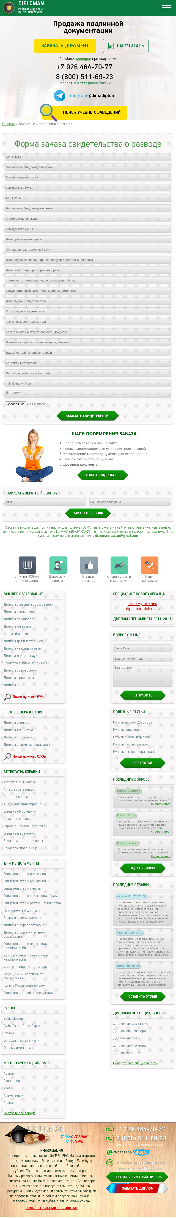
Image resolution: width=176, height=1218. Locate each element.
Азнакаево (12, 1082)
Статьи (9, 1034)
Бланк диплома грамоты (22, 919)
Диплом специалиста (20, 613)
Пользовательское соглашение (52, 1209)
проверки (83, 58)
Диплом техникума (18, 731)
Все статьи (142, 768)
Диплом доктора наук (20, 657)
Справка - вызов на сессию (24, 827)
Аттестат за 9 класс (19, 791)
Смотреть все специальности (135, 1069)
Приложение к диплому (22, 912)
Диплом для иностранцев (23, 642)
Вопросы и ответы (57, 580)
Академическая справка (22, 805)
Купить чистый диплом (130, 750)
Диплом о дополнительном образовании (24, 936)
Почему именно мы (18, 1049)
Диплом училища (17, 724)
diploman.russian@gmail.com (116, 537)
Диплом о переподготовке (24, 926)
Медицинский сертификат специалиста (23, 977)
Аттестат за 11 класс (20, 783)
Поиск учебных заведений (92, 112)
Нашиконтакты (149, 580)
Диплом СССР (13, 686)
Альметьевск (13, 1097)
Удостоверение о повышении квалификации (26, 959)
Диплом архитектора (129, 1051)
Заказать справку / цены (23, 849)
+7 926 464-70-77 (85, 68)
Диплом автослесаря (129, 1036)
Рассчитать (130, 46)
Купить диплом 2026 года (132, 728)
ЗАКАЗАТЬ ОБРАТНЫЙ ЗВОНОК (137, 1178)
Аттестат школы (16, 798)
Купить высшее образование (135, 757)
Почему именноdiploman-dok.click (143, 607)
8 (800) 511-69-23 (84, 77)
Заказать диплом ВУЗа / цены (26, 664)
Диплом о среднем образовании (28, 746)
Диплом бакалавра (18, 620)
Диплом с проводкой (20, 672)
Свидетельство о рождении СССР (28, 882)
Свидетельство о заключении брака (31, 897)
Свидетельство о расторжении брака (32, 904)
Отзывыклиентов (88, 580)
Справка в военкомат (20, 835)
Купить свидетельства (130, 735)
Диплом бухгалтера (128, 1058)
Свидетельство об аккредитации (29, 994)
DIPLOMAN (45, 1130)
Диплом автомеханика (130, 1029)
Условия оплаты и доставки (119, 580)
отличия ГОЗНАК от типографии (26, 580)
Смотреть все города (20, 1114)
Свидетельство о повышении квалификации (26, 947)
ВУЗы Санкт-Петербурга (22, 1027)
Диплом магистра (17, 628)
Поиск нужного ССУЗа (29, 758)
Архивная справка (18, 820)
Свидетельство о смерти (22, 890)
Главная (8, 124)
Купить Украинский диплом (24, 987)
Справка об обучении (20, 813)
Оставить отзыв (142, 1002)
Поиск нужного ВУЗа (28, 698)
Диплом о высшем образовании (28, 606)
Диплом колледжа (18, 739)
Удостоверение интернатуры (25, 968)
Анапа (8, 1104)
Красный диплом (16, 635)
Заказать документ (65, 46)
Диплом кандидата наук (22, 650)
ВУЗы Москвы (14, 1020)
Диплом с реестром (19, 679)
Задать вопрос (143, 874)
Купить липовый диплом (131, 742)
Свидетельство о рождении (25, 875)
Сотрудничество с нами (21, 1042)
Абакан (9, 1075)
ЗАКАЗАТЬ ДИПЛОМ (138, 1190)
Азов (7, 1089)
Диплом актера (125, 1044)
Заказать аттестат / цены (23, 842)
